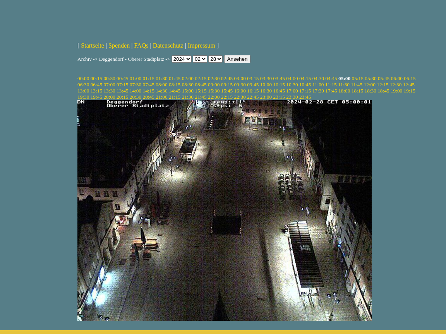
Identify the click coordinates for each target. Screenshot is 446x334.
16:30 (266, 91)
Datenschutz (168, 45)
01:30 (161, 78)
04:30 (318, 78)
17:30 (318, 91)
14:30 (161, 91)
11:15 (331, 84)
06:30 (83, 84)
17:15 (305, 91)
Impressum (201, 45)
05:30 (370, 78)
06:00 (397, 78)
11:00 (318, 84)
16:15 (253, 91)
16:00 (239, 91)
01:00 (135, 78)
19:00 (396, 91)
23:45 (305, 97)
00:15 (96, 78)
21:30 (188, 97)
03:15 (253, 78)
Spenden (119, 45)
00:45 (122, 78)
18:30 (370, 91)
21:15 (174, 97)
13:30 (109, 91)
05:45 (383, 78)
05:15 (358, 78)
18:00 (344, 91)
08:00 (161, 84)
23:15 (279, 97)
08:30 (188, 84)
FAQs (141, 45)
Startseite (92, 45)
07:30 (135, 84)
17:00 (292, 91)
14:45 (174, 91)
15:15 (200, 91)
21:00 (161, 97)
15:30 (214, 91)
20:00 (109, 97)
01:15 (148, 78)
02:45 (227, 78)
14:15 (148, 91)
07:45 (148, 84)
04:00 (292, 78)
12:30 (395, 84)
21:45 (200, 97)
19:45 (96, 97)
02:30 (214, 78)
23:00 (266, 97)
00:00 (83, 78)
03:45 (279, 78)
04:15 (305, 78)
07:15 (122, 84)
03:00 (239, 78)
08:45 (200, 84)
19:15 (409, 91)
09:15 (227, 84)
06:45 (96, 84)
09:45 (253, 84)
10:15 (279, 84)
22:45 (253, 97)
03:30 (266, 78)
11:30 (344, 84)
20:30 (135, 97)
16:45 (279, 91)
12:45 (409, 84)
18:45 (383, 91)
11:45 (356, 84)
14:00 (135, 91)
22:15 (227, 97)
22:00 (214, 97)
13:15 (96, 91)
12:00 (370, 84)
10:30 (292, 84)
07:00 (109, 84)
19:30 (83, 97)
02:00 (188, 78)
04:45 (331, 78)
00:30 (109, 78)
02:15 (200, 78)
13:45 (122, 91)
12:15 (382, 84)
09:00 (214, 84)
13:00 (83, 91)
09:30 (239, 84)
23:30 (292, 97)
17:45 (331, 91)
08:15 (174, 84)
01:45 (174, 78)
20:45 (148, 97)
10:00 (266, 84)
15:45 (227, 91)
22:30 (239, 97)
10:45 (305, 84)
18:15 (357, 91)
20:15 (122, 97)
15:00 (188, 91)
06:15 (409, 78)
